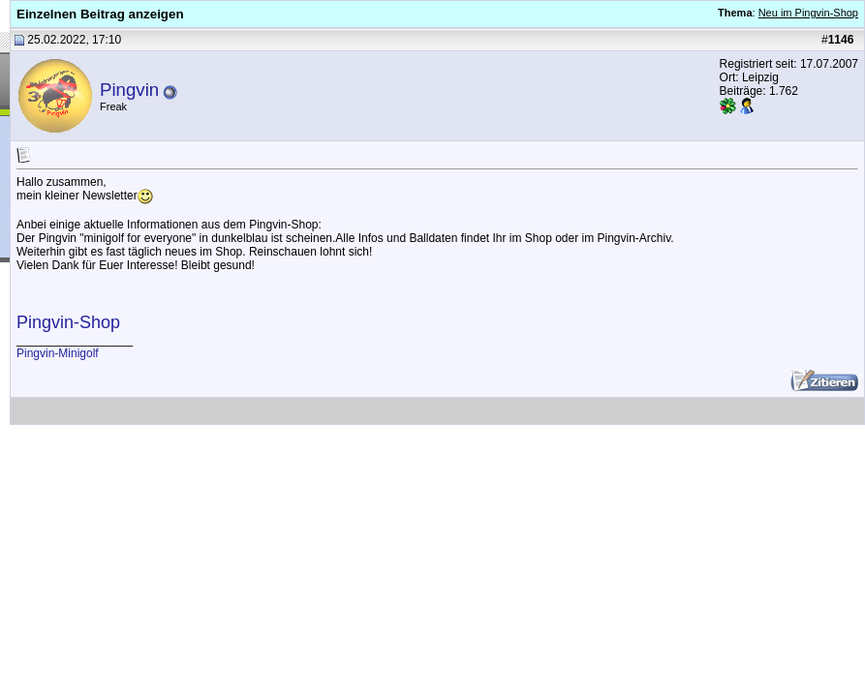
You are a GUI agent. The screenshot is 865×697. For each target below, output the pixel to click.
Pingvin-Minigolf (57, 353)
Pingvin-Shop (68, 322)
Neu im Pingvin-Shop (808, 12)
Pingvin (129, 89)
